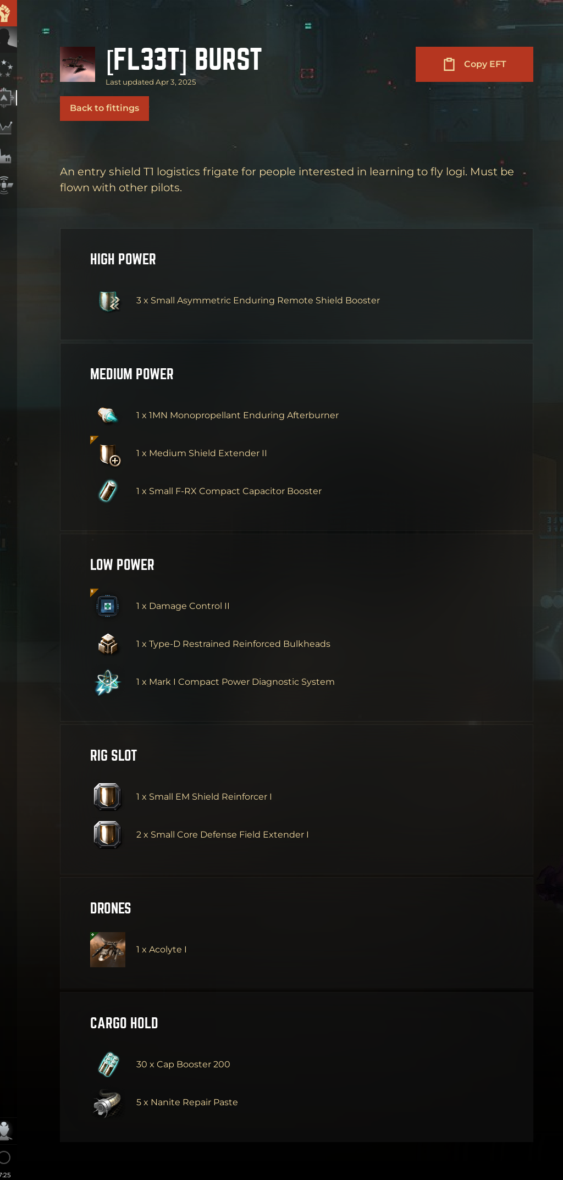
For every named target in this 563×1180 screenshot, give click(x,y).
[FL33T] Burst (195, 60)
